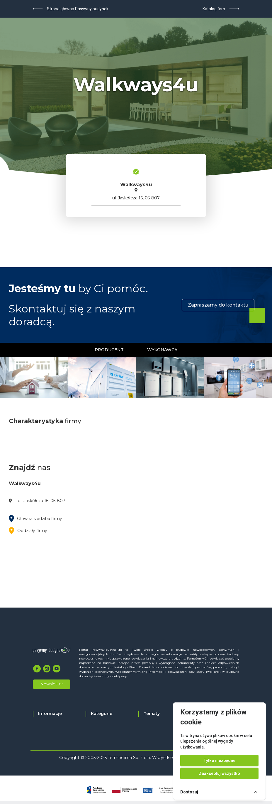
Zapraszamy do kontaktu (218, 305)
